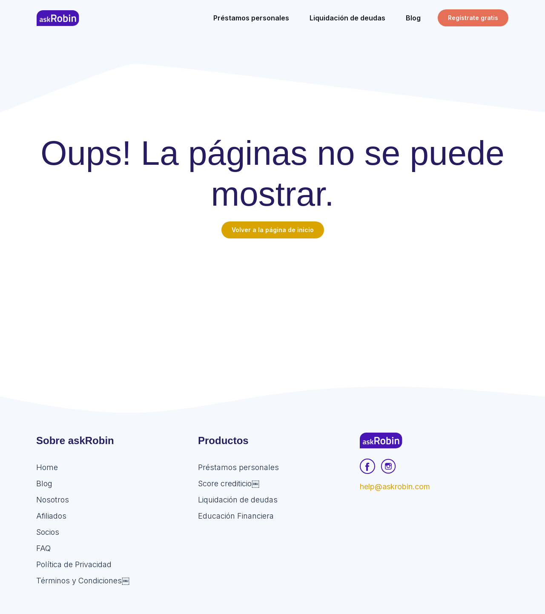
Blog (44, 483)
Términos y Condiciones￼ (82, 580)
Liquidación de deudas (238, 499)
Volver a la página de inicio (273, 229)
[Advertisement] (272, 302)
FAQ (43, 548)
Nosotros (52, 499)
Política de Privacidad (74, 564)
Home (47, 467)
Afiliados (51, 515)
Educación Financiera (236, 515)
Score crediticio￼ (228, 483)
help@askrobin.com (395, 486)
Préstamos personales (238, 467)
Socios (47, 532)
